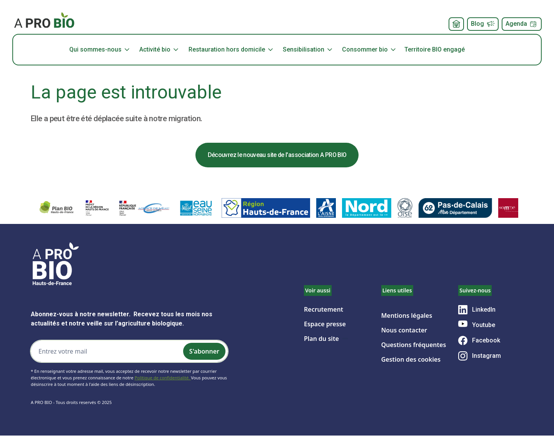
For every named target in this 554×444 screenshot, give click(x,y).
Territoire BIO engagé (434, 49)
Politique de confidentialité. (163, 378)
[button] (103, 50)
